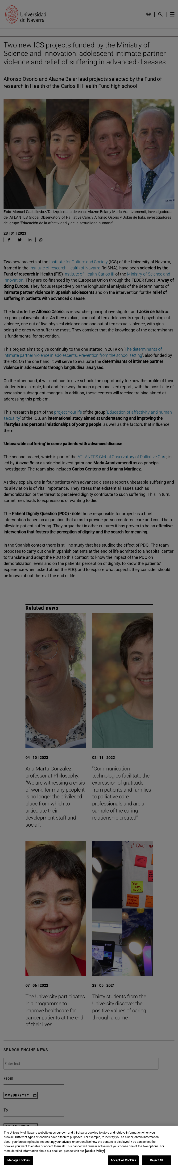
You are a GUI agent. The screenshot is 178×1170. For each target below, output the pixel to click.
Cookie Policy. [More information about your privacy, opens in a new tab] (95, 1151)
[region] (89, 1148)
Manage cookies (18, 1160)
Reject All (156, 1160)
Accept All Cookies (123, 1160)
